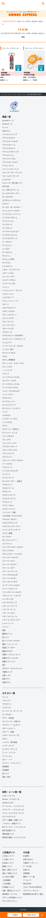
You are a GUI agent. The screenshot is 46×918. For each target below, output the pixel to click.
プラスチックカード (9, 446)
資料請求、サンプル (9, 894)
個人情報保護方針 (14, 111)
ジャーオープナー (8, 276)
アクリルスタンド (8, 148)
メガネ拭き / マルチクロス (12, 516)
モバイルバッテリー (9, 540)
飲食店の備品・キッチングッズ (13, 837)
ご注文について (8, 856)
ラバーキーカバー (8, 561)
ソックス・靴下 (8, 349)
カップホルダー (8, 197)
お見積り (14, 915)
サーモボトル (7, 252)
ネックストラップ (8, 405)
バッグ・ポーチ (8, 745)
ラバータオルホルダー (10, 574)
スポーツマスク (8, 328)
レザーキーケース (8, 609)
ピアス (4, 425)
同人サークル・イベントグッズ (13, 827)
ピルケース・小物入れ (10, 429)
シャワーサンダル (8, 283)
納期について (7, 866)
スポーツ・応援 (8, 732)
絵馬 (4, 630)
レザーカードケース (9, 606)
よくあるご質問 (8, 876)
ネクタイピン (7, 398)
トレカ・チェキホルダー (11, 391)
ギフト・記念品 (8, 718)
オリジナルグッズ (8, 816)
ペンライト (6, 474)
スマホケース (7, 332)
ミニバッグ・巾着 (8, 512)
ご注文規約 (6, 883)
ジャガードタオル (8, 280)
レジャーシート (8, 623)
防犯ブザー (6, 679)
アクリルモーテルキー (10, 162)
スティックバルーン (9, 314)
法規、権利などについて (11, 890)
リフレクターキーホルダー (12, 592)
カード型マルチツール (10, 190)
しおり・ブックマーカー (11, 269)
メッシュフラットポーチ (11, 529)
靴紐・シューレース (9, 644)
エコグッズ (6, 707)
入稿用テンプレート (30, 863)
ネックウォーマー (8, 401)
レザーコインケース (9, 616)
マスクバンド (7, 502)
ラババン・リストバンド (11, 763)
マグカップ (6, 491)
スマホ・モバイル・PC (10, 735)
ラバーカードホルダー (10, 557)
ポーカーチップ (8, 477)
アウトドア (6, 700)
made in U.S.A (7, 802)
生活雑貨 (5, 770)
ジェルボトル (7, 266)
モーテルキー (7, 536)
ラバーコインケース (9, 571)
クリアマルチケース (9, 238)
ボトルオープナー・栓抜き (12, 481)
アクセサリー (7, 704)
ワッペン (5, 627)
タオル (4, 356)
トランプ (5, 373)
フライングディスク (9, 450)
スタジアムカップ (8, 307)
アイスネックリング (9, 134)
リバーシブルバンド (9, 588)
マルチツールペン (8, 509)
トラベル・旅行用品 (9, 742)
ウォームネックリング (10, 176)
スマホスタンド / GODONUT (12, 335)
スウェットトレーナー (10, 301)
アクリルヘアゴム (8, 158)
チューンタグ (7, 366)
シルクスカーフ (8, 297)
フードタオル (7, 464)
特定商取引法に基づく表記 (33, 894)
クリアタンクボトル (9, 217)
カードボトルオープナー (11, 193)
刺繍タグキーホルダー (10, 658)
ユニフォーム (7, 543)
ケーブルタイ (7, 242)
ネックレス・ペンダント (11, 408)
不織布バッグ (7, 672)
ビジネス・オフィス (9, 749)
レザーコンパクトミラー (11, 620)
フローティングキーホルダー (13, 460)
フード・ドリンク (8, 752)
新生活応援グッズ (8, 830)
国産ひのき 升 (7, 651)
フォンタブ (6, 439)
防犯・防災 (6, 777)
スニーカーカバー (8, 325)
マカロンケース (8, 488)
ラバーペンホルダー (9, 578)
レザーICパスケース (9, 602)
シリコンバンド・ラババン (12, 290)
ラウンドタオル (8, 550)
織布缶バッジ (7, 633)
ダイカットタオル (8, 353)
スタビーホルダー (8, 311)
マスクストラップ (8, 498)
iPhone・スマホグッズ (10, 799)
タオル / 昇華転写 (8, 359)
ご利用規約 (6, 880)
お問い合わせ (31, 915)
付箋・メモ (6, 675)
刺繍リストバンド (9, 661)
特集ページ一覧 (29, 876)
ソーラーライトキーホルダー (13, 346)
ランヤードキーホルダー (11, 585)
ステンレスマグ (8, 318)
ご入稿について (8, 859)
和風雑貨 (5, 766)
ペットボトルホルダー (10, 470)
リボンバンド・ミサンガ (11, 595)
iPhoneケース (7, 124)
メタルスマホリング (9, 522)
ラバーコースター (8, 568)
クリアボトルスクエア (10, 231)
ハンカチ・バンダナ (9, 418)
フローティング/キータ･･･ (11, 48)
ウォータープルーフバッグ (12, 172)
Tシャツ (5, 127)
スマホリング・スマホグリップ (13, 339)
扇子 (4, 665)
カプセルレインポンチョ (11, 200)
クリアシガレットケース (11, 214)
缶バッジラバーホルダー (11, 640)
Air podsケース (7, 120)
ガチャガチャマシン (9, 901)
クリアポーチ (7, 224)
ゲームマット (7, 245)
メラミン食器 (7, 533)
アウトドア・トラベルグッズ (13, 809)
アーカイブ (27, 880)
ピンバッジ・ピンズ (9, 432)
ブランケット (7, 457)
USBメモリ (6, 131)
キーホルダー (7, 714)
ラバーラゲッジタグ (9, 581)
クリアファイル (8, 221)
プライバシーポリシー (31, 890)
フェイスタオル (8, 436)
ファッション (7, 756)
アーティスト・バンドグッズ (13, 806)
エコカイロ (6, 179)
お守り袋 (5, 186)
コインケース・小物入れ (11, 721)
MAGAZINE (27, 883)
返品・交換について (9, 873)
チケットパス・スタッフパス (13, 363)
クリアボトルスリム (9, 235)
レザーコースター (8, 613)
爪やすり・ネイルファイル (12, 668)
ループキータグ (8, 599)
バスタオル (6, 415)
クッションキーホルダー (11, 210)
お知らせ (26, 869)
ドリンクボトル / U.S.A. (11, 384)
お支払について (8, 863)
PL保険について (8, 887)
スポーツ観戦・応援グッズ (12, 820)
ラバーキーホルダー (9, 564)
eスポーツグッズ (8, 795)
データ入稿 (27, 866)
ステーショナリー (8, 728)
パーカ (4, 412)
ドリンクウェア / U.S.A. (11, 377)
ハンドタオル (7, 422)
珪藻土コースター (8, 647)
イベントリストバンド (10, 169)
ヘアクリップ (7, 467)
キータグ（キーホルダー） (12, 207)
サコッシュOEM (8, 259)
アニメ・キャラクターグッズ (13, 813)
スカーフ (5, 304)
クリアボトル (7, 228)
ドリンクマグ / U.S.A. (10, 387)
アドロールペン (8, 165)
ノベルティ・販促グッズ (11, 823)
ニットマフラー (8, 394)
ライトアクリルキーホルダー (13, 547)
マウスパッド (7, 484)
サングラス (6, 262)
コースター (6, 249)
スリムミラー (7, 342)
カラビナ (5, 203)
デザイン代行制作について (12, 897)
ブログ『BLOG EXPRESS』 (33, 887)
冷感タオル (6, 682)
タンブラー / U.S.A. (9, 380)
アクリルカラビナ (8, 138)
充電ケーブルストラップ (11, 654)
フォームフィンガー (9, 443)
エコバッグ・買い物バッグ (12, 183)
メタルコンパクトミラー (11, 526)
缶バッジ (5, 637)
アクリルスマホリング (10, 151)
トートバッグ (7, 370)
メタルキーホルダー (9, 519)
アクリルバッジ (8, 155)
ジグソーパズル (8, 273)
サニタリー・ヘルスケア (11, 725)
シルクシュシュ (8, 294)
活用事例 (26, 873)
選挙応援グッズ (8, 834)
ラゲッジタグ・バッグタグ (12, 554)
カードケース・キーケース (12, 711)
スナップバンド (8, 321)
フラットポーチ (8, 453)
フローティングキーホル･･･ (34, 48)
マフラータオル (8, 505)
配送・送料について (9, 869)
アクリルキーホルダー (10, 141)
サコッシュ (6, 255)
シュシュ (5, 287)
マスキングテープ (8, 495)
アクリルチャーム (8, 144)
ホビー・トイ (7, 759)
